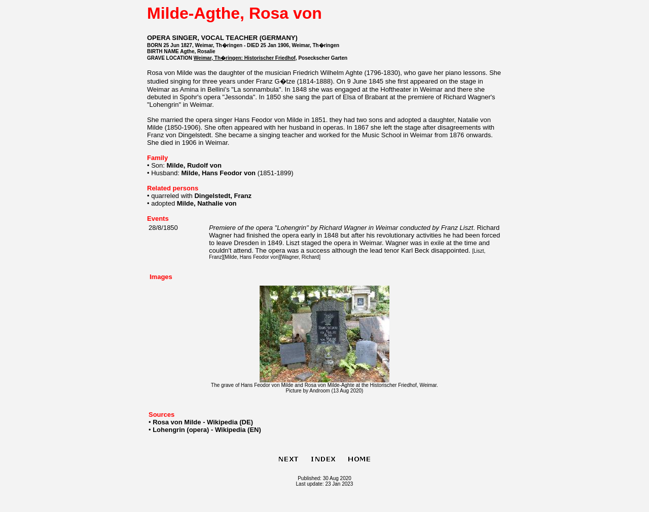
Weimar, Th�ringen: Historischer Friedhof (245, 58)
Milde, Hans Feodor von (251, 257)
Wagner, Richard (300, 257)
